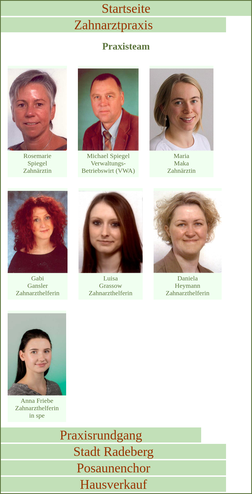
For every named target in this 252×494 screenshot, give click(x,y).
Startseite (126, 8)
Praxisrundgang (101, 435)
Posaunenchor (113, 468)
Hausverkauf (113, 484)
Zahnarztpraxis (113, 25)
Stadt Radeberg (113, 451)
